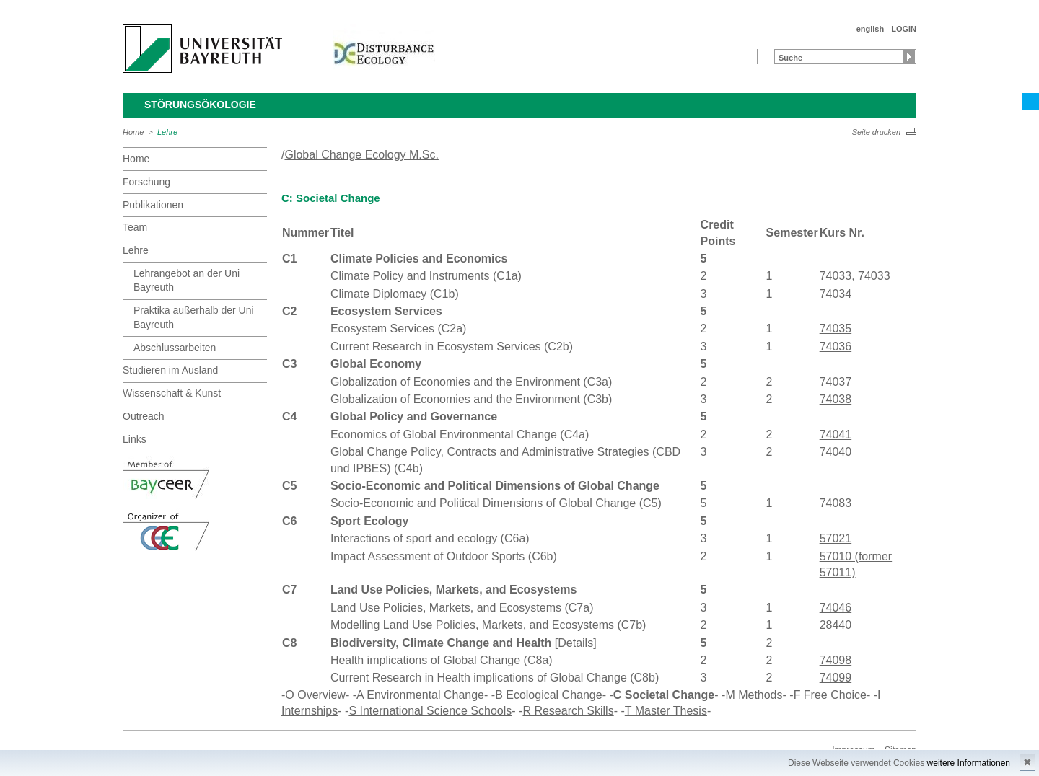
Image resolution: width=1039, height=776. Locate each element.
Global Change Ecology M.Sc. (361, 155)
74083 (836, 503)
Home (133, 132)
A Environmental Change (420, 695)
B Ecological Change (548, 695)
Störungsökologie (200, 104)
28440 (836, 625)
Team (135, 227)
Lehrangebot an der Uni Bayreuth (186, 281)
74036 (836, 346)
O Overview (315, 695)
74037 (836, 382)
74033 (836, 276)
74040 (836, 452)
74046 (836, 607)
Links (134, 439)
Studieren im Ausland (170, 370)
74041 (836, 434)
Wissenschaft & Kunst (172, 393)
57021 (836, 538)
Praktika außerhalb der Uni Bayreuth (193, 317)
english (870, 29)
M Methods (753, 695)
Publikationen (153, 205)
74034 (836, 294)
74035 (836, 328)
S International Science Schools (430, 711)
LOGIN (903, 29)
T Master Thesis (666, 711)
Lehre (167, 132)
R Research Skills (567, 711)
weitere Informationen (968, 763)
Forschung (146, 182)
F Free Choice (830, 695)
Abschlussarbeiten (174, 347)
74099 (836, 677)
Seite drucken (876, 132)
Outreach (144, 416)
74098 (836, 660)
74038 (836, 399)
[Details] (576, 643)
